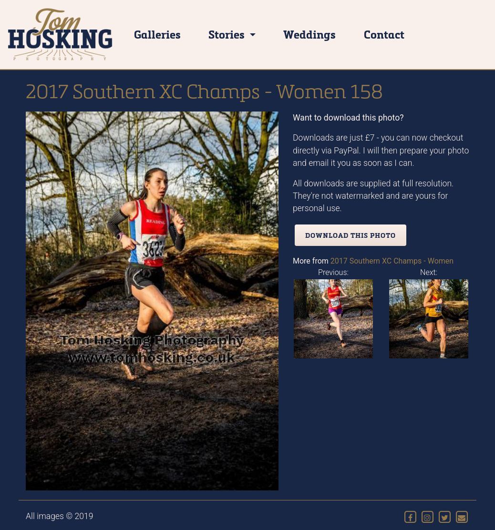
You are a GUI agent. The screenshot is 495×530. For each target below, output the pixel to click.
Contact (384, 34)
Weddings (309, 34)
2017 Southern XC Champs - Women (392, 260)
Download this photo (350, 235)
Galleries (157, 34)
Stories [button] (227, 34)
